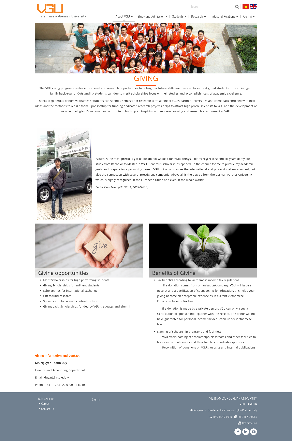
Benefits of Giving (173, 272)
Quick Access (46, 398)
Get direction (249, 423)
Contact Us (47, 409)
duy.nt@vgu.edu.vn (57, 377)
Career (45, 403)
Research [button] (198, 16)
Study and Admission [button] (152, 16)
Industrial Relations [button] (224, 16)
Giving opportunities (63, 272)
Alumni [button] (248, 16)
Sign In (96, 399)
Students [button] (179, 16)
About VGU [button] (124, 16)
